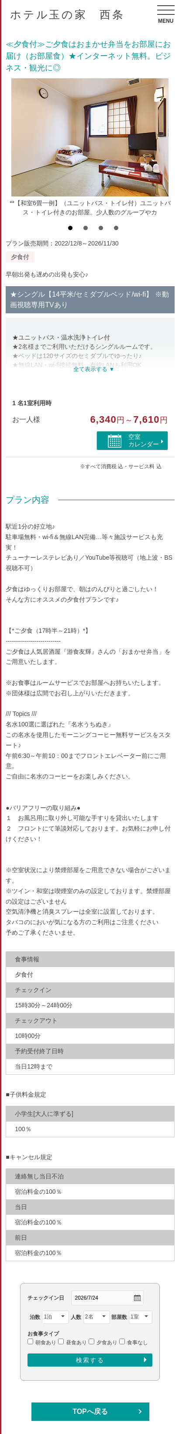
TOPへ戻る (90, 1411)
